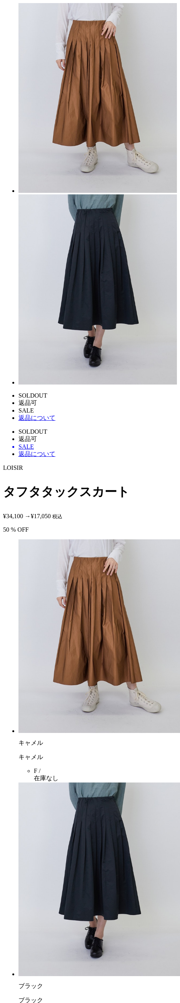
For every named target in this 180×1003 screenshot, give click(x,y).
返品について (36, 417)
